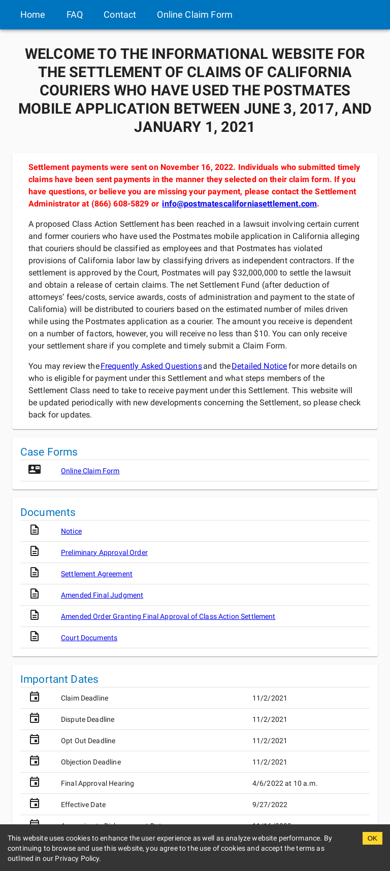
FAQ (75, 14)
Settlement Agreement (97, 574)
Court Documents (89, 638)
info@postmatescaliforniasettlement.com (239, 203)
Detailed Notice (259, 366)
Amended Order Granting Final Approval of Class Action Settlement (168, 616)
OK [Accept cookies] (372, 838)
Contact (120, 14)
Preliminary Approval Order (104, 552)
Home (33, 14)
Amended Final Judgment (102, 595)
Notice (71, 531)
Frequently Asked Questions (151, 366)
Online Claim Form (195, 14)
